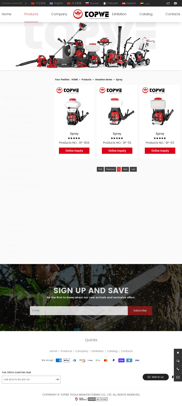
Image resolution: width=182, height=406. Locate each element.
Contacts (173, 14)
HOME (74, 80)
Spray (10, 205)
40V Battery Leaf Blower (21, 101)
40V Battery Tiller (17, 148)
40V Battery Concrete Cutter (24, 121)
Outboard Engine (17, 218)
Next (125, 175)
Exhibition (119, 14)
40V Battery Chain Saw (21, 128)
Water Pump (14, 212)
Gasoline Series (16, 171)
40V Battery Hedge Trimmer (24, 108)
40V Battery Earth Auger (21, 134)
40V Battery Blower (18, 141)
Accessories (14, 245)
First (100, 175)
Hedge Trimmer (16, 232)
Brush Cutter (14, 192)
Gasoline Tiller (15, 239)
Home (6, 14)
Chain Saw (13, 185)
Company (59, 14)
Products (31, 14)
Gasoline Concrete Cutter (22, 178)
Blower (10, 198)
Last (133, 175)
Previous (110, 175)
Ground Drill (13, 225)
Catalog (146, 14)
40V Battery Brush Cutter (22, 114)
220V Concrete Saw (19, 154)
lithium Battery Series (20, 93)
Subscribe (140, 317)
